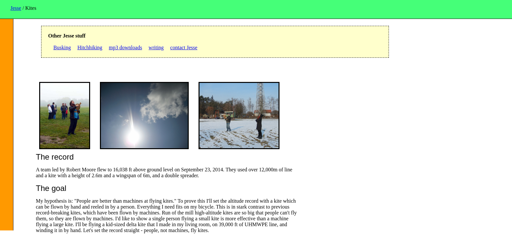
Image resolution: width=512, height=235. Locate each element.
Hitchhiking (89, 47)
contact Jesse (183, 47)
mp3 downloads (125, 47)
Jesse (15, 8)
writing (156, 47)
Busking (62, 47)
